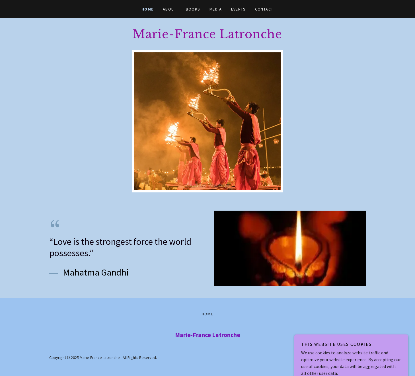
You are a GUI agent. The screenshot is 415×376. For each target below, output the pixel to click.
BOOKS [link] (193, 9)
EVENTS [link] (238, 9)
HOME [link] (147, 9)
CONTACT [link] (264, 9)
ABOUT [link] (170, 9)
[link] (207, 36)
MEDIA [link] (215, 9)
